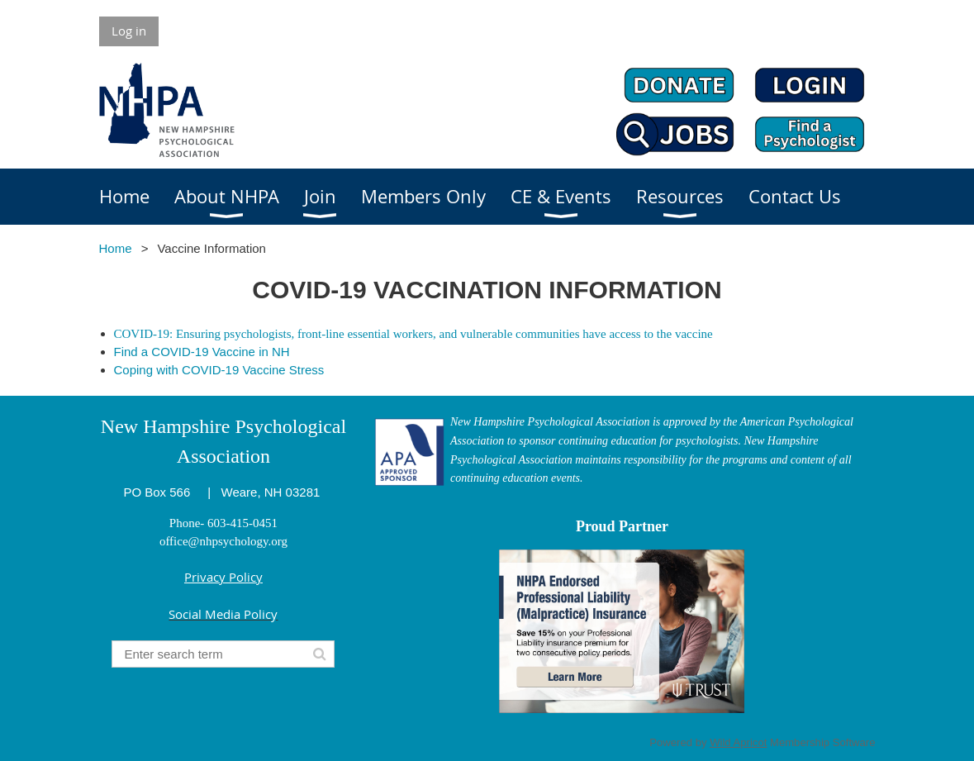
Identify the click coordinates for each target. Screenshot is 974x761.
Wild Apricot (738, 742)
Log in (129, 30)
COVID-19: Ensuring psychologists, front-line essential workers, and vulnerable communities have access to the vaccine (413, 333)
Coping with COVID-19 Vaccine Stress (219, 370)
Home (115, 248)
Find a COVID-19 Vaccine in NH (202, 352)
